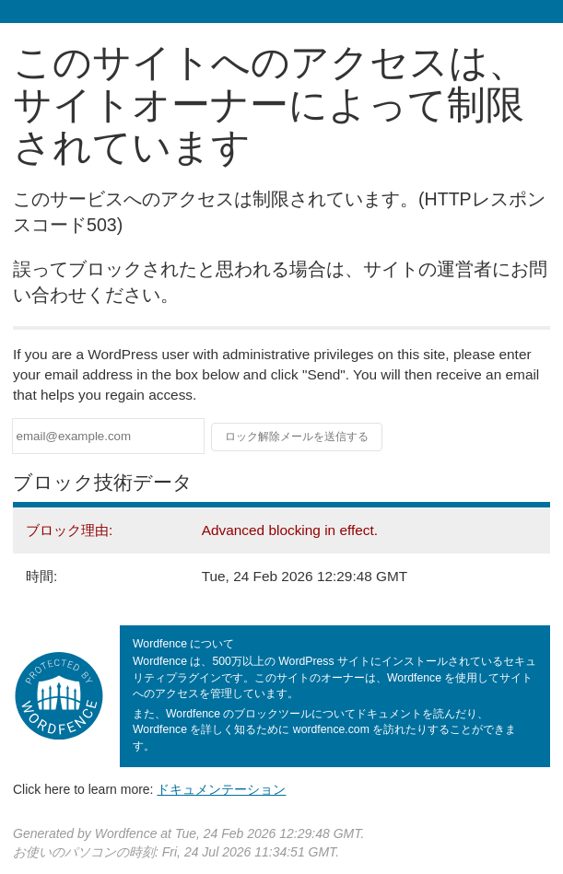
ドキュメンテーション (221, 789)
